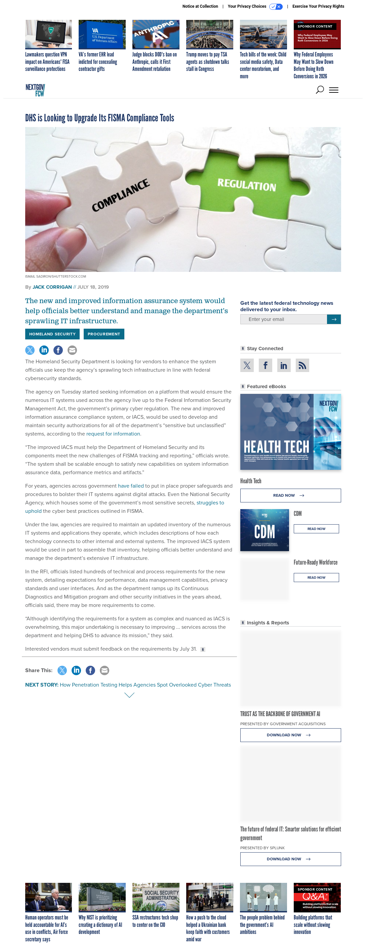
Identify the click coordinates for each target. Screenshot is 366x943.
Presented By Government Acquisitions (283, 724)
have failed (131, 486)
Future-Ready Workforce (315, 562)
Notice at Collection (200, 6)
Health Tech (250, 481)
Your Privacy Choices (255, 7)
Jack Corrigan (52, 287)
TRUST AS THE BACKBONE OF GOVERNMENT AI (280, 714)
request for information (113, 434)
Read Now (290, 495)
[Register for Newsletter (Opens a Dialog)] (334, 319)
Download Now (290, 735)
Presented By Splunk (262, 848)
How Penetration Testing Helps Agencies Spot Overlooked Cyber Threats (145, 685)
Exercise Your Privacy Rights (318, 6)
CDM (298, 513)
